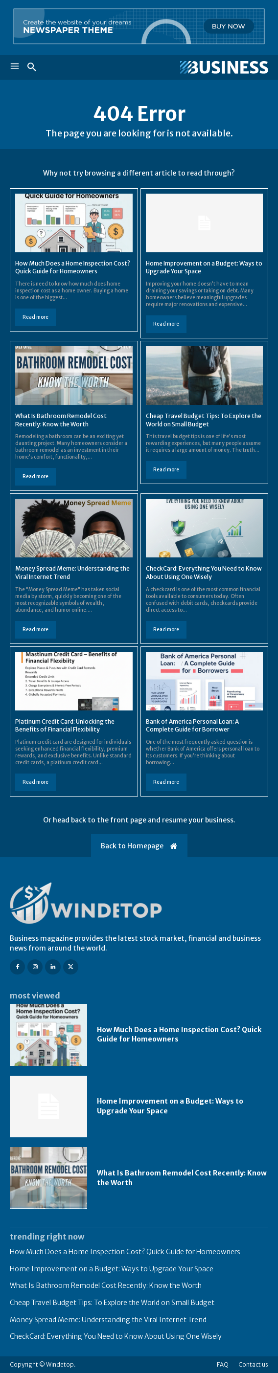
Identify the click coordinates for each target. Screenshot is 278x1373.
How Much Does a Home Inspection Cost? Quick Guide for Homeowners (72, 267)
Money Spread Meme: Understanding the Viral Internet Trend (108, 1319)
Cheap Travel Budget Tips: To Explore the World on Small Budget (112, 1302)
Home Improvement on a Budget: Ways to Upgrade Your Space (111, 1268)
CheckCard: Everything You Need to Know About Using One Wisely (204, 572)
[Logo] (203, 67)
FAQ (223, 1364)
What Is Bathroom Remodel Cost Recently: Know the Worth (106, 1285)
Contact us (253, 1364)
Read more (35, 317)
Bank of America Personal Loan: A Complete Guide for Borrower (192, 725)
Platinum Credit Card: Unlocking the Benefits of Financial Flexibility (65, 725)
